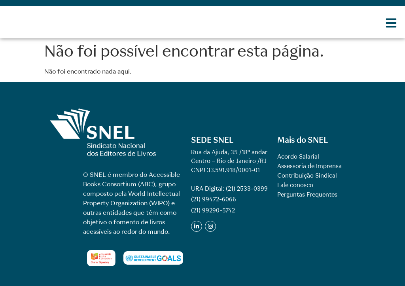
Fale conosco (295, 185)
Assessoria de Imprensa (309, 166)
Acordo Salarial (298, 156)
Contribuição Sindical (307, 175)
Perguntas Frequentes (307, 194)
